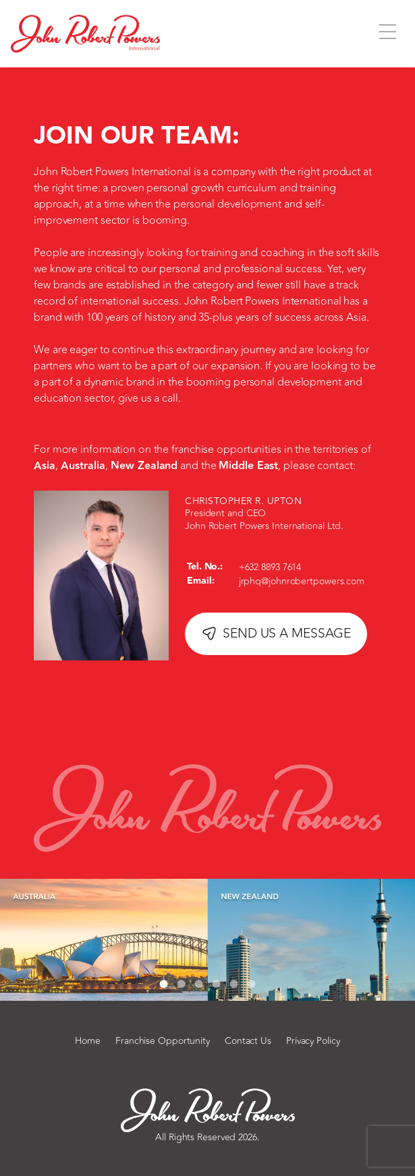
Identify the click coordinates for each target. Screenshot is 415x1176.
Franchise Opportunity (162, 1041)
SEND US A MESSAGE (276, 633)
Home (88, 1041)
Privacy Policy (313, 1041)
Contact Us (248, 1041)
